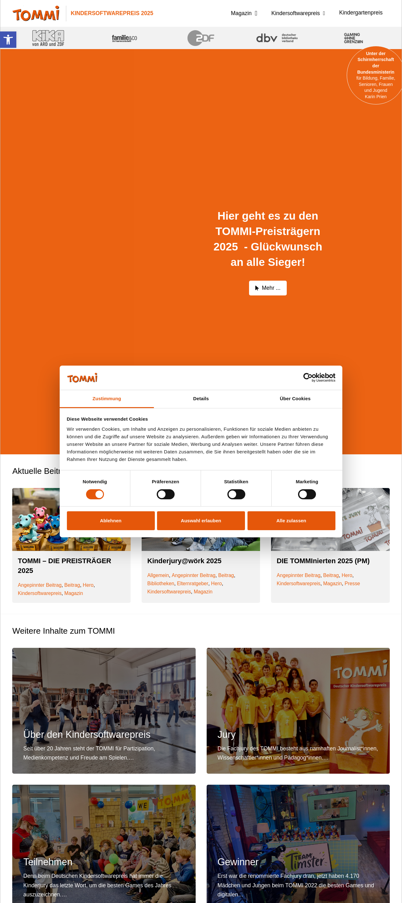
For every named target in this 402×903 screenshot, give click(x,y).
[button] (8, 39)
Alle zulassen (291, 520)
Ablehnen (110, 520)
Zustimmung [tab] (107, 398)
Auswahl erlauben (201, 520)
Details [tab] (201, 398)
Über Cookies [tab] (295, 398)
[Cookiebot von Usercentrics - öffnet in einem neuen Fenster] (307, 377)
